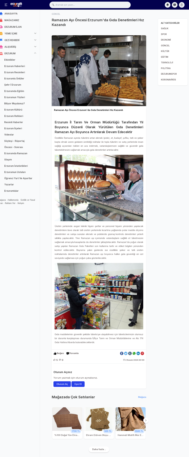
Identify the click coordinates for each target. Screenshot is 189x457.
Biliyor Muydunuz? (19, 104)
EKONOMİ (166, 40)
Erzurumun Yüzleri (19, 98)
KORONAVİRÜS (168, 79)
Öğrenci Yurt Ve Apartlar (23, 179)
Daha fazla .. (99, 449)
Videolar (13, 135)
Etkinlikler (14, 60)
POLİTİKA (166, 68)
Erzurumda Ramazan (20, 154)
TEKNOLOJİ (167, 62)
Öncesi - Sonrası (18, 148)
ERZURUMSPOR (169, 74)
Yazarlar (13, 185)
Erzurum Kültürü (18, 110)
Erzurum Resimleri (19, 73)
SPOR (164, 34)
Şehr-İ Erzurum (17, 85)
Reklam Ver (14, 204)
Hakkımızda (17, 201)
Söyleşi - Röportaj (19, 141)
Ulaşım (12, 160)
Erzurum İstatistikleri (20, 166)
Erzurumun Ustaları (19, 173)
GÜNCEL (165, 45)
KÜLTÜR (165, 51)
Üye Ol (78, 384)
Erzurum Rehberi (18, 117)
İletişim (25, 204)
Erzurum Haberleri (19, 67)
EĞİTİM (164, 57)
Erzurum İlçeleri (17, 129)
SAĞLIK (164, 28)
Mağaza (6, 201)
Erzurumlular (16, 191)
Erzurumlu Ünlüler (19, 79)
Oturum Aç (62, 384)
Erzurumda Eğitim (18, 92)
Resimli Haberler (18, 123)
